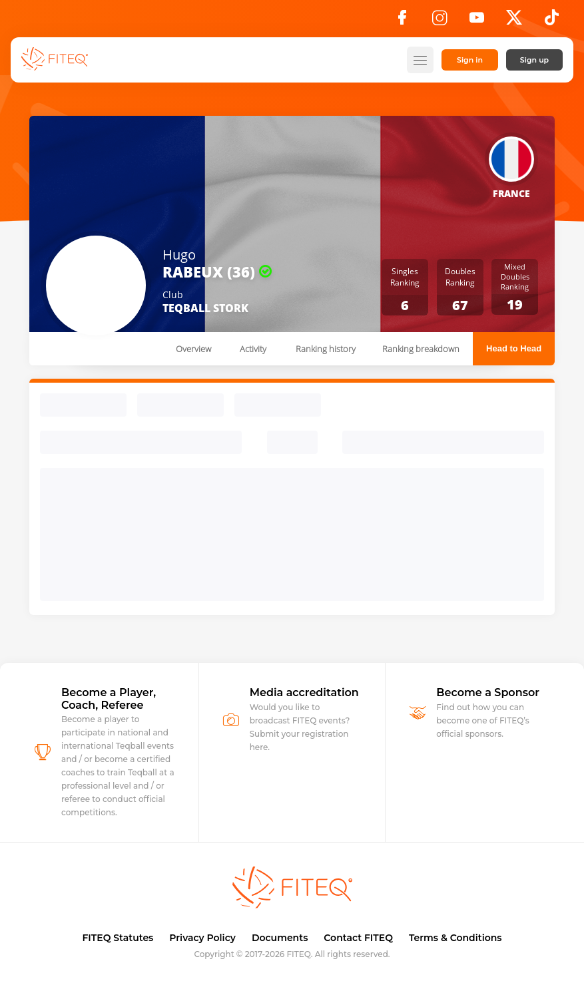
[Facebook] (402, 21)
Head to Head (513, 348)
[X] (514, 21)
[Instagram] (439, 21)
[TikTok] (551, 21)
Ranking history (326, 349)
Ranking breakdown (420, 349)
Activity (253, 349)
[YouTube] (477, 21)
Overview (193, 349)
